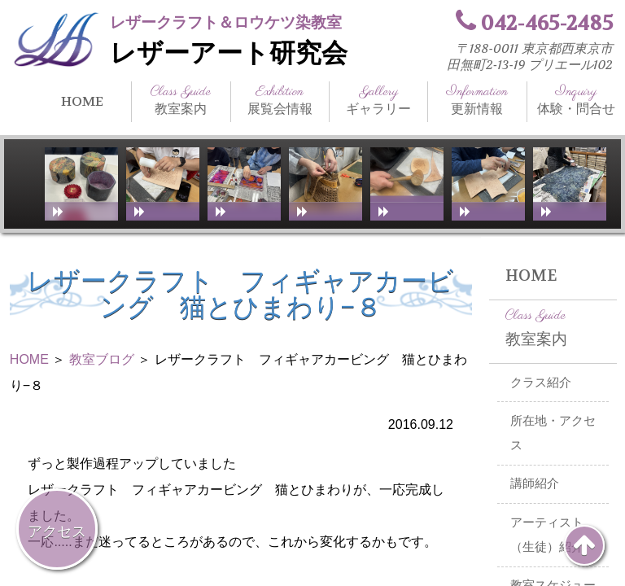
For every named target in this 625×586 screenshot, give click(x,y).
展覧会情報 (280, 100)
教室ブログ (101, 359)
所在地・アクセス (553, 433)
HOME (82, 101)
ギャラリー (378, 100)
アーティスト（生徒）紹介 (546, 535)
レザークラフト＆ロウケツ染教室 (226, 22)
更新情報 (476, 100)
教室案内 (180, 100)
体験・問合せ (576, 100)
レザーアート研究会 (228, 53)
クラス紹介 (540, 382)
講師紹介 (534, 483)
